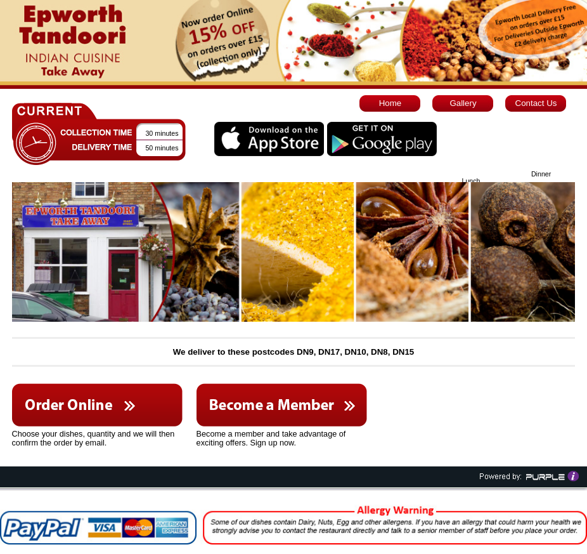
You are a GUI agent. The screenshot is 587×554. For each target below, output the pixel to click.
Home (390, 103)
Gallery (462, 103)
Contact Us (536, 103)
